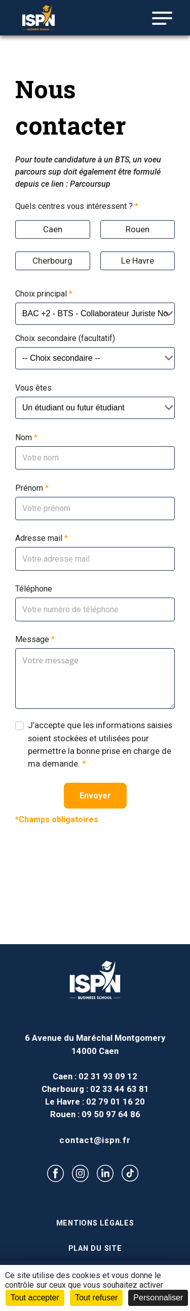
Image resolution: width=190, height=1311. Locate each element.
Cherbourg (52, 261)
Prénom (32, 488)
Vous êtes (33, 388)
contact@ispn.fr (94, 1140)
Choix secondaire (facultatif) (65, 338)
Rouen (137, 229)
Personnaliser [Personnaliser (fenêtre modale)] (158, 1297)
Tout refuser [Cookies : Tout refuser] (96, 1297)
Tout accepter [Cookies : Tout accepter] (35, 1297)
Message (35, 639)
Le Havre (137, 261)
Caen (52, 229)
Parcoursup (90, 184)
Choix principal (43, 294)
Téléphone (33, 589)
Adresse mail (41, 538)
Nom (26, 437)
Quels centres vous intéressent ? (76, 206)
